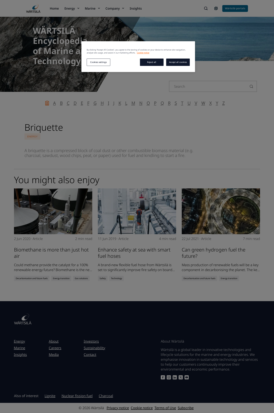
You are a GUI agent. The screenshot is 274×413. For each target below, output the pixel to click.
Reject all (151, 62)
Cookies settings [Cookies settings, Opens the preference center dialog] (98, 62)
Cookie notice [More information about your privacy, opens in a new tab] (143, 52)
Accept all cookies (178, 62)
